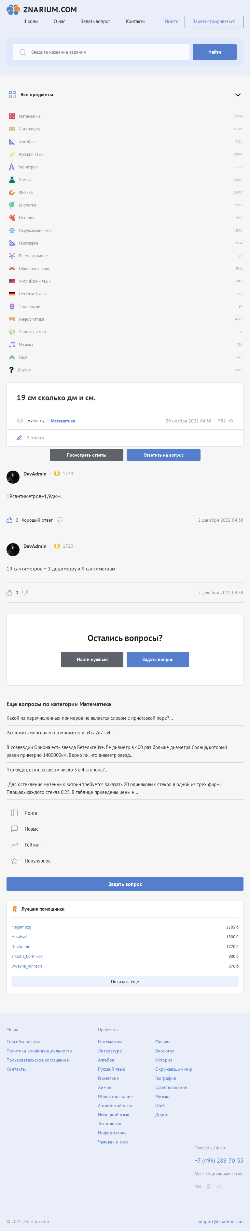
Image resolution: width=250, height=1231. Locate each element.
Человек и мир (113, 1142)
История (164, 1060)
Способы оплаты (23, 1042)
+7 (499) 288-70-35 (219, 1160)
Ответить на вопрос (164, 455)
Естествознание (171, 1087)
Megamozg (21, 927)
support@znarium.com (220, 1221)
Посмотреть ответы (86, 455)
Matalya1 (19, 937)
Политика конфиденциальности (39, 1051)
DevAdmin (20, 946)
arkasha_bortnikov (27, 956)
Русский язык (111, 1069)
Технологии (109, 1124)
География (165, 1078)
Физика (163, 1042)
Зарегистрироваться (214, 21)
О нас (59, 21)
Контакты (136, 21)
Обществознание (115, 1096)
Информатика (112, 1133)
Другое (162, 1114)
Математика (63, 421)
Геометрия (108, 1078)
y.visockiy (36, 420)
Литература (110, 1051)
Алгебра (106, 1060)
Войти (172, 21)
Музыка (163, 1096)
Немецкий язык (113, 1114)
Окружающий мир (173, 1069)
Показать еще (125, 981)
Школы (30, 21)
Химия (104, 1087)
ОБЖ (160, 1105)
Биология (164, 1051)
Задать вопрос (125, 884)
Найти (214, 52)
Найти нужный (92, 659)
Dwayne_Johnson (26, 966)
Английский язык (115, 1105)
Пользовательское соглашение (38, 1060)
